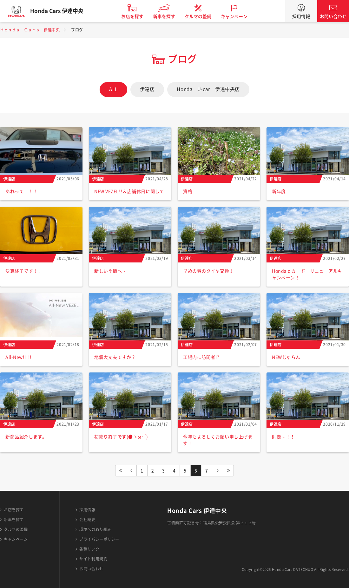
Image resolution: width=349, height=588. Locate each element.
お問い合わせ (333, 16)
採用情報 (301, 16)
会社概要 (87, 519)
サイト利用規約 (93, 559)
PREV (131, 470)
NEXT (217, 470)
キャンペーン (239, 16)
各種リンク (89, 549)
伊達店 (147, 89)
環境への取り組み (95, 529)
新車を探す (169, 16)
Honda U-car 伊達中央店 (208, 89)
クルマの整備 (203, 16)
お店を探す (137, 16)
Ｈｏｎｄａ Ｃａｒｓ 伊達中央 (30, 30)
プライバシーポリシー (99, 539)
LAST (228, 470)
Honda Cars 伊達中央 (62, 11)
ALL (113, 89)
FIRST (120, 470)
